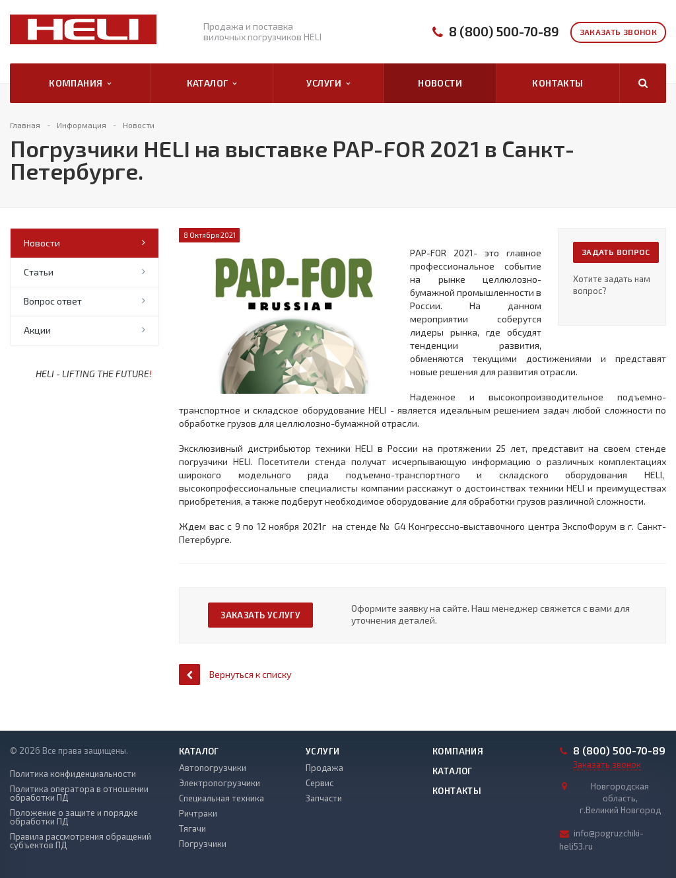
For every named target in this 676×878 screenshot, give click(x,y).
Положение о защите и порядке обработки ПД (74, 817)
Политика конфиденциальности (73, 774)
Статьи (38, 271)
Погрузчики (202, 843)
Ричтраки (198, 813)
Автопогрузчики (212, 767)
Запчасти (324, 798)
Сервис (319, 783)
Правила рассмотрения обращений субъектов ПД (80, 841)
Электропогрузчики (219, 783)
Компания (80, 83)
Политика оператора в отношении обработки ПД (79, 793)
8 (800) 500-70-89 (504, 31)
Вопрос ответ (53, 301)
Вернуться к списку (235, 674)
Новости (440, 83)
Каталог (212, 83)
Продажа (324, 767)
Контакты (557, 83)
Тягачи (192, 828)
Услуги (328, 83)
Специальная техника (221, 798)
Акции (37, 330)
